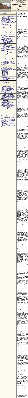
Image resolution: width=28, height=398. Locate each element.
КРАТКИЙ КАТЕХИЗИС (6, 87)
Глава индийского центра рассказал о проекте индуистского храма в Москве (8, 32)
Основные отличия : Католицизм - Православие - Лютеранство (8, 98)
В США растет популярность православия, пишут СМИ (7, 42)
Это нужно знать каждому (7, 94)
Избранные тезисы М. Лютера (8, 86)
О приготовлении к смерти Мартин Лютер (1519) (7, 107)
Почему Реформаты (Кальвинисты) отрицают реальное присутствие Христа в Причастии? (8, 104)
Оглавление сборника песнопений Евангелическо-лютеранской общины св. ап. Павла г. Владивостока (8, 69)
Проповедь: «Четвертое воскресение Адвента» (6, 46)
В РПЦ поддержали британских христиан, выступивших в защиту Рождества (8, 28)
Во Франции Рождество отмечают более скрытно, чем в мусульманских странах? (8, 19)
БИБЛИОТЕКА (5, 100)
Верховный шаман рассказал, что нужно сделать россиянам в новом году (8, 22)
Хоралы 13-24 (5, 74)
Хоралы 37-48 (5, 72)
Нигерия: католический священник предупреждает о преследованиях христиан (7, 39)
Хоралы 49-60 (5, 71)
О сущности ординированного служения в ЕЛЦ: (7, 124)
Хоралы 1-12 (4, 75)
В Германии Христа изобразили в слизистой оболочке (8, 17)
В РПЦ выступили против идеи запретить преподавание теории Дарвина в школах (8, 112)
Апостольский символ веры (7, 88)
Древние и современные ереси (8, 96)
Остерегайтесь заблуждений (8, 95)
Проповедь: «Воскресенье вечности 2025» (7, 54)
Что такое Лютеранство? (7, 92)
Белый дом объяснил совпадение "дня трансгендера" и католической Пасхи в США (8, 115)
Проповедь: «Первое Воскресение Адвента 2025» (7, 52)
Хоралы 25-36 (5, 73)
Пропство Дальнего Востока (8, 78)
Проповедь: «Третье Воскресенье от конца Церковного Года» (8, 59)
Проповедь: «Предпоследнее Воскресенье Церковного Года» (7, 56)
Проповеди (4, 44)
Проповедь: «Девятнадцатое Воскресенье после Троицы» (7, 62)
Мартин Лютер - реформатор (8, 89)
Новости (4, 15)
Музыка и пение (5, 66)
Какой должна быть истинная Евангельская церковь (7, 91)
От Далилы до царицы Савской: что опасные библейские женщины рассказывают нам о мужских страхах (8, 121)
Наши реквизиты (5, 81)
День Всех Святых (5, 60)
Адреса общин (5, 77)
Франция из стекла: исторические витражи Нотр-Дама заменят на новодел (8, 25)
